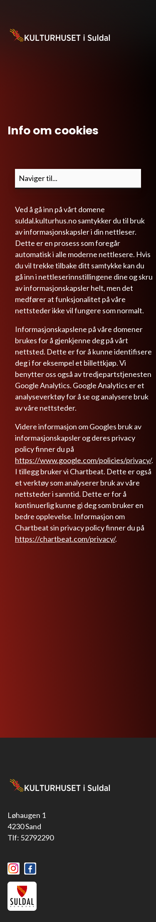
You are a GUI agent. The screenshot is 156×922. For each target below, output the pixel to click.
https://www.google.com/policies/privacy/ (83, 460)
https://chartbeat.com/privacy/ (65, 538)
